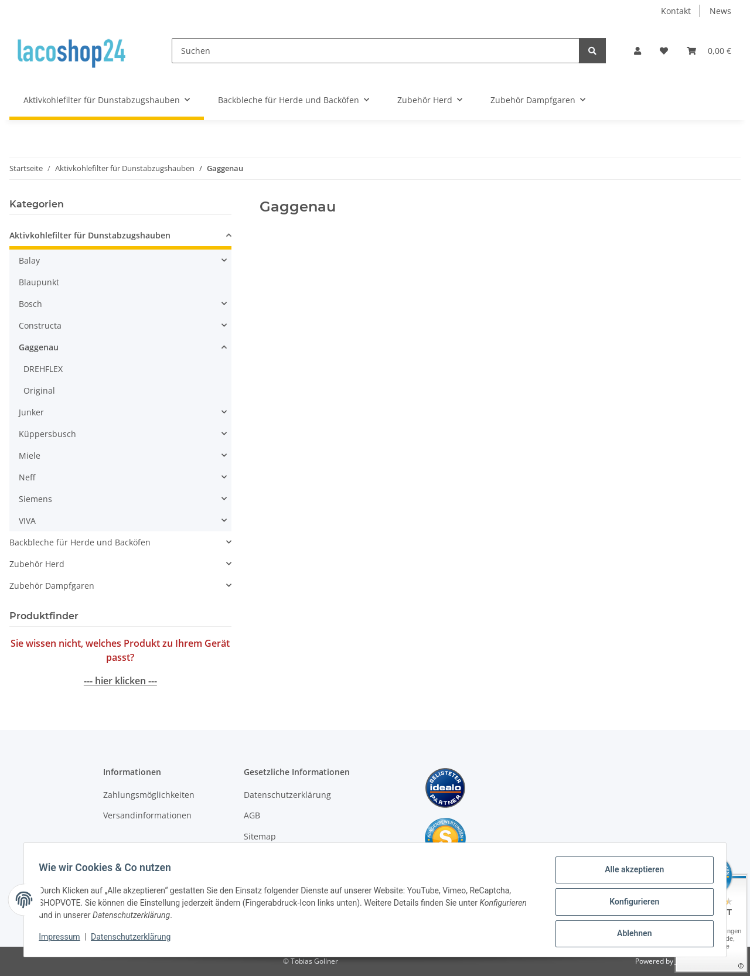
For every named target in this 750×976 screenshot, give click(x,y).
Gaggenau (39, 347)
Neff (27, 477)
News (720, 10)
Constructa (40, 325)
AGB (252, 815)
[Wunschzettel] (663, 50)
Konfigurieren (630, 904)
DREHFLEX (43, 368)
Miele (29, 455)
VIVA (27, 520)
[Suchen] (375, 50)
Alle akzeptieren (630, 873)
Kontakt (676, 10)
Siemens (35, 498)
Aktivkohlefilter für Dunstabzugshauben (90, 235)
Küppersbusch (47, 433)
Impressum (63, 939)
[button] (637, 50)
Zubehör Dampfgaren (51, 585)
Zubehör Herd (36, 563)
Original (39, 390)
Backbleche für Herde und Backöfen (80, 542)
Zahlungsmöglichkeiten (149, 794)
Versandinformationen (147, 815)
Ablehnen (630, 934)
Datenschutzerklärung (135, 939)
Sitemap (260, 836)
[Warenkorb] (709, 50)
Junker (31, 412)
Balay (29, 260)
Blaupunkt (39, 282)
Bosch (30, 303)
